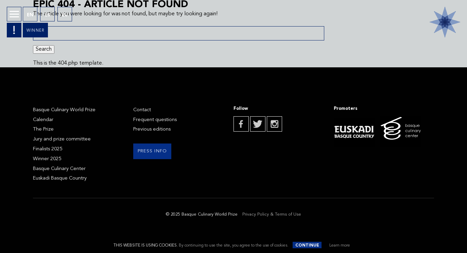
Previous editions (152, 129)
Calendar (43, 119)
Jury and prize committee (62, 139)
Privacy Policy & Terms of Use (271, 214)
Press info (152, 151)
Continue (307, 245)
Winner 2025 (47, 159)
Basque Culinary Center (59, 168)
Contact (142, 110)
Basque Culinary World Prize (64, 110)
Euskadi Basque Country (60, 178)
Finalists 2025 (47, 149)
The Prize (43, 129)
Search (44, 49)
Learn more (339, 245)
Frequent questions (155, 119)
